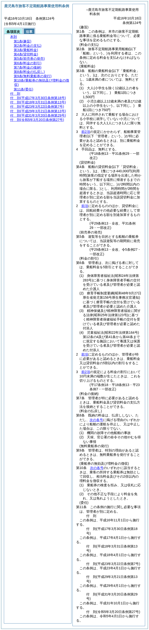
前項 (84, 206)
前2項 (85, 132)
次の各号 (96, 420)
